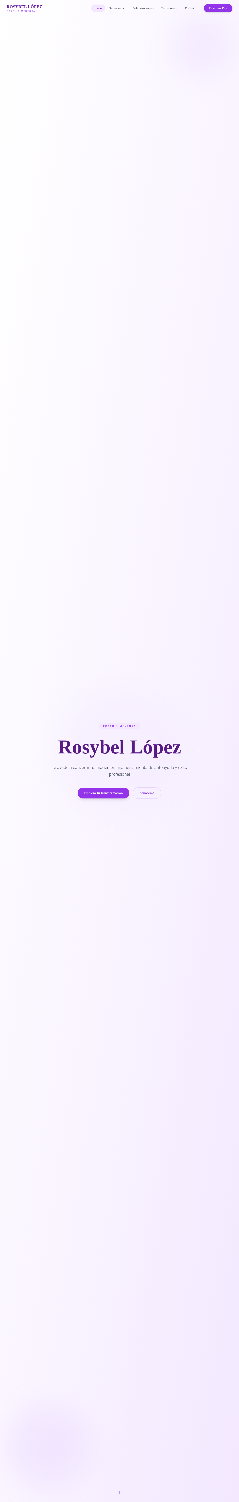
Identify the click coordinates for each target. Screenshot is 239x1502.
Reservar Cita (218, 8)
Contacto (191, 8)
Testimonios (169, 8)
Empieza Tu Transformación (103, 795)
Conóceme (147, 795)
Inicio (98, 8)
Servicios (117, 8)
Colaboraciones (143, 8)
